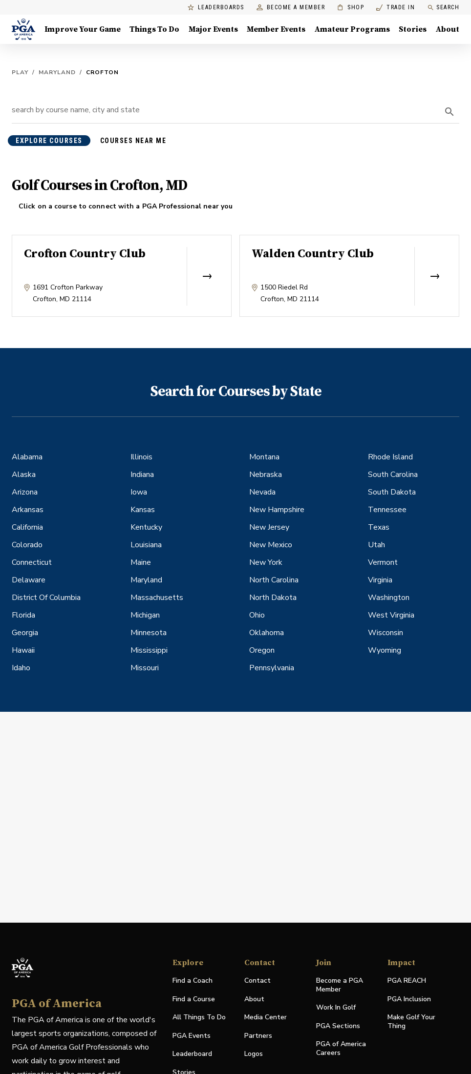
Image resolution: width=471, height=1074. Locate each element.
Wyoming (384, 650)
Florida (23, 615)
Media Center (265, 1017)
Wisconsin (385, 632)
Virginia (380, 580)
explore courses (49, 141)
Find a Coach (192, 980)
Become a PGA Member (339, 985)
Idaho (21, 667)
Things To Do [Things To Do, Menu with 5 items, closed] (154, 29)
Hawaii (23, 650)
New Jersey (269, 527)
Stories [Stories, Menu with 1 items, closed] (413, 29)
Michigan (145, 615)
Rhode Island (390, 457)
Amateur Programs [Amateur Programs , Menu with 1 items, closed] (352, 29)
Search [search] (443, 7)
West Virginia (391, 615)
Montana (264, 457)
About (254, 999)
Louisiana (146, 544)
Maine (140, 562)
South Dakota (392, 492)
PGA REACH (406, 981)
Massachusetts (156, 597)
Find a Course (193, 999)
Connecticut (32, 562)
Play (20, 72)
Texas (378, 527)
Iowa (138, 492)
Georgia (25, 632)
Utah (376, 544)
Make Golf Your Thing (411, 1021)
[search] (449, 112)
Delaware (28, 580)
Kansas (142, 509)
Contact (257, 980)
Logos (253, 1053)
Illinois (141, 457)
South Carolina (393, 474)
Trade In (395, 7)
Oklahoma (266, 632)
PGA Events (191, 1035)
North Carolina (274, 580)
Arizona (25, 492)
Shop (350, 7)
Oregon (262, 650)
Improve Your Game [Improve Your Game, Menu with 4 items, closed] (82, 29)
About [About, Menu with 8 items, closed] (447, 29)
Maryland (57, 72)
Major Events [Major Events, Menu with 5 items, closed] (213, 29)
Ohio (257, 615)
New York (265, 562)
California (27, 527)
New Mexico (270, 544)
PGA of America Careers (341, 1048)
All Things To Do (199, 1017)
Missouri (144, 667)
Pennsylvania (271, 667)
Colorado (27, 544)
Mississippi (149, 650)
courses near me (133, 141)
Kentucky (146, 527)
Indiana (142, 474)
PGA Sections (338, 1026)
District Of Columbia (46, 597)
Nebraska (265, 474)
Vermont (383, 562)
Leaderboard (192, 1053)
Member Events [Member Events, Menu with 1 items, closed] (276, 29)
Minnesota (148, 632)
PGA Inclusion (409, 999)
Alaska (24, 474)
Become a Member (291, 7)
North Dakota (273, 597)
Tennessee (387, 509)
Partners (258, 1035)
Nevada (262, 492)
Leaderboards (216, 7)
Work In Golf (336, 1007)
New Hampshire (276, 509)
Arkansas (27, 509)
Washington (388, 597)
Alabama (27, 457)
